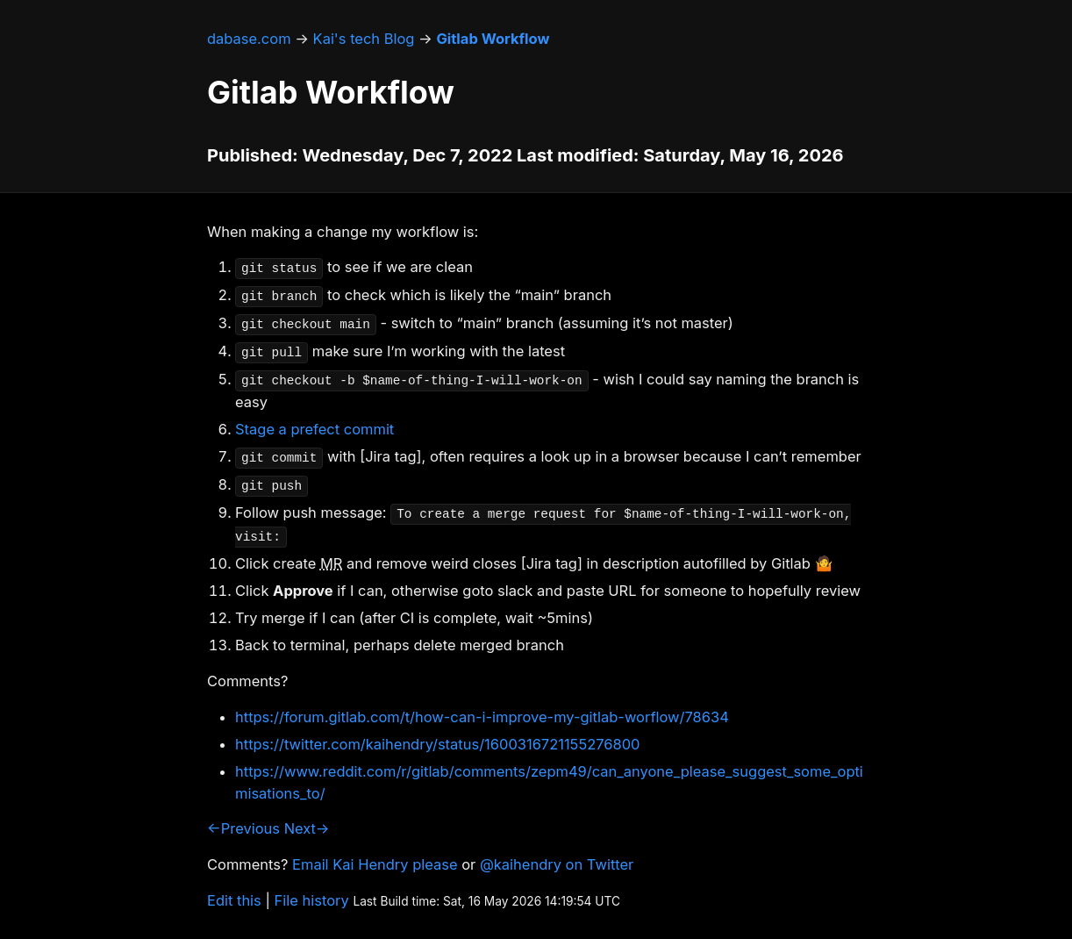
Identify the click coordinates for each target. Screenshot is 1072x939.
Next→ (307, 828)
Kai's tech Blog (364, 38)
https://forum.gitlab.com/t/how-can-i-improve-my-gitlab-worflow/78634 (482, 717)
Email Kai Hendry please (375, 864)
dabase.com (249, 38)
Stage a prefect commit (314, 429)
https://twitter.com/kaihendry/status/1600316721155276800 (437, 744)
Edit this (234, 900)
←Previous (243, 828)
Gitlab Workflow (492, 38)
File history (312, 900)
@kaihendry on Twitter (556, 864)
